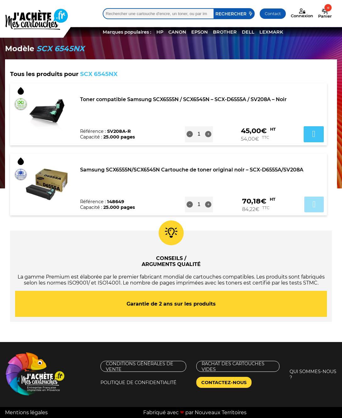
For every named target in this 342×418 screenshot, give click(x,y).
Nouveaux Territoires (221, 412)
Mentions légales (26, 412)
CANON (177, 32)
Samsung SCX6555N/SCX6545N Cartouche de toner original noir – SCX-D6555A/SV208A (191, 170)
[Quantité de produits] (199, 134)
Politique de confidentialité (138, 382)
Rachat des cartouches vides (233, 366)
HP (159, 32)
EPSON (199, 32)
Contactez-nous (224, 382)
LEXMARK (271, 32)
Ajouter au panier (314, 204)
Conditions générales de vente (139, 366)
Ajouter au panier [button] (314, 134)
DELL (248, 32)
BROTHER (225, 32)
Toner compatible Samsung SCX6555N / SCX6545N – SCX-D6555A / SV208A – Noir (183, 99)
